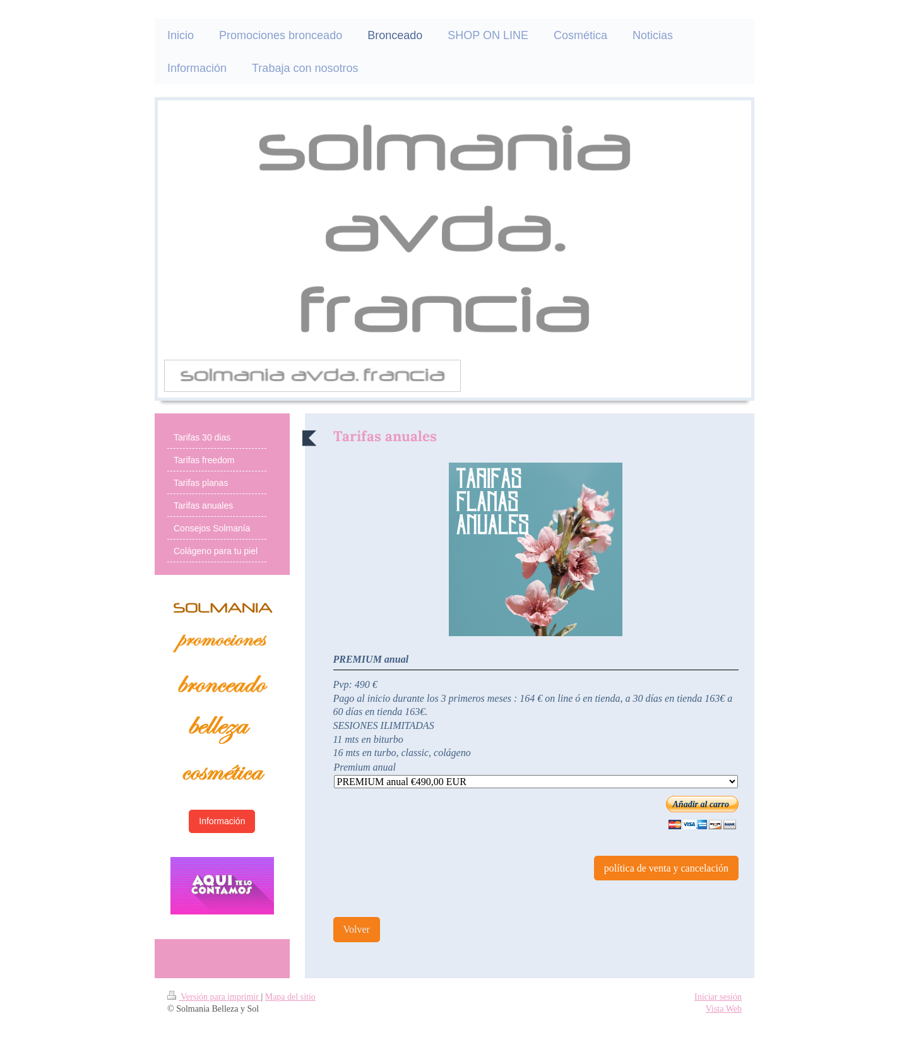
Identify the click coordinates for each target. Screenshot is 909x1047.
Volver (356, 929)
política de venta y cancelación (666, 868)
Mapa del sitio (290, 997)
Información (222, 821)
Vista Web (724, 1009)
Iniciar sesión (718, 997)
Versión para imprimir (214, 997)
